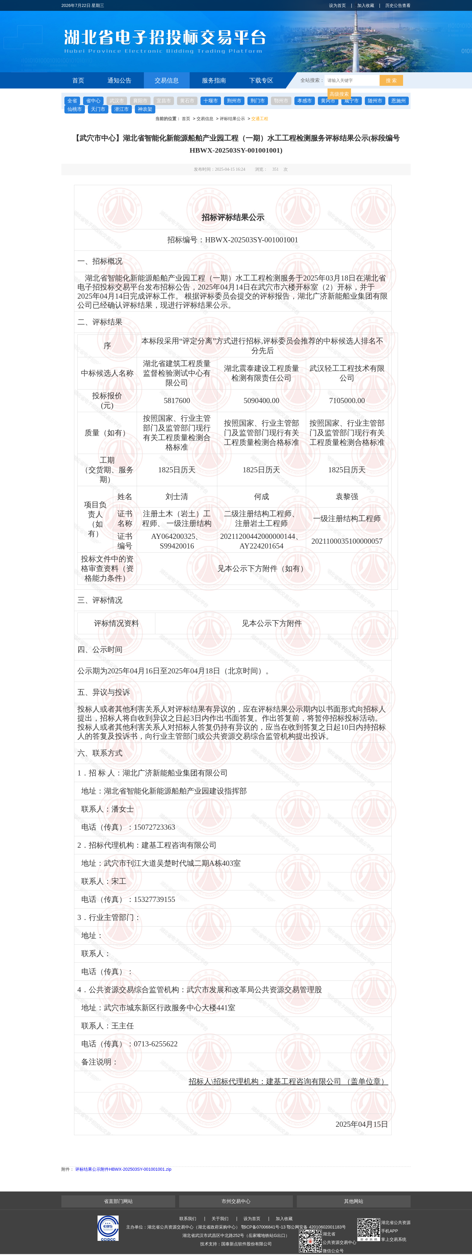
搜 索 (391, 80)
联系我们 (187, 1218)
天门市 (98, 109)
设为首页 (337, 5)
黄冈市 (328, 100)
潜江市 (121, 109)
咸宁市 (351, 100)
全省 (72, 100)
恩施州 (398, 100)
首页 (78, 80)
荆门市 (257, 100)
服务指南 (214, 80)
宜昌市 (164, 100)
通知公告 (119, 80)
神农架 (145, 109)
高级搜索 (339, 94)
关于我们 (220, 1218)
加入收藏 (365, 5)
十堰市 (210, 100)
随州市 (375, 100)
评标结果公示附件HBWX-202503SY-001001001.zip (123, 1169)
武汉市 (117, 100)
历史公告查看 (398, 5)
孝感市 (304, 100)
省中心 (93, 100)
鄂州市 (281, 100)
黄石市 (187, 100)
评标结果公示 (232, 118)
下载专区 (261, 80)
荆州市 (234, 100)
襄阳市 (140, 100)
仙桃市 (74, 109)
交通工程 (259, 118)
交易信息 (167, 80)
